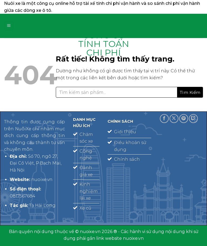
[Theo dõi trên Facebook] (164, 118)
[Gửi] (190, 92)
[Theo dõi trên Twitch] (193, 118)
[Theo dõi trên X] (174, 118)
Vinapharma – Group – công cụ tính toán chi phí (103, 35)
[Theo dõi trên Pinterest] (183, 118)
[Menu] (9, 26)
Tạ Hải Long (42, 205)
